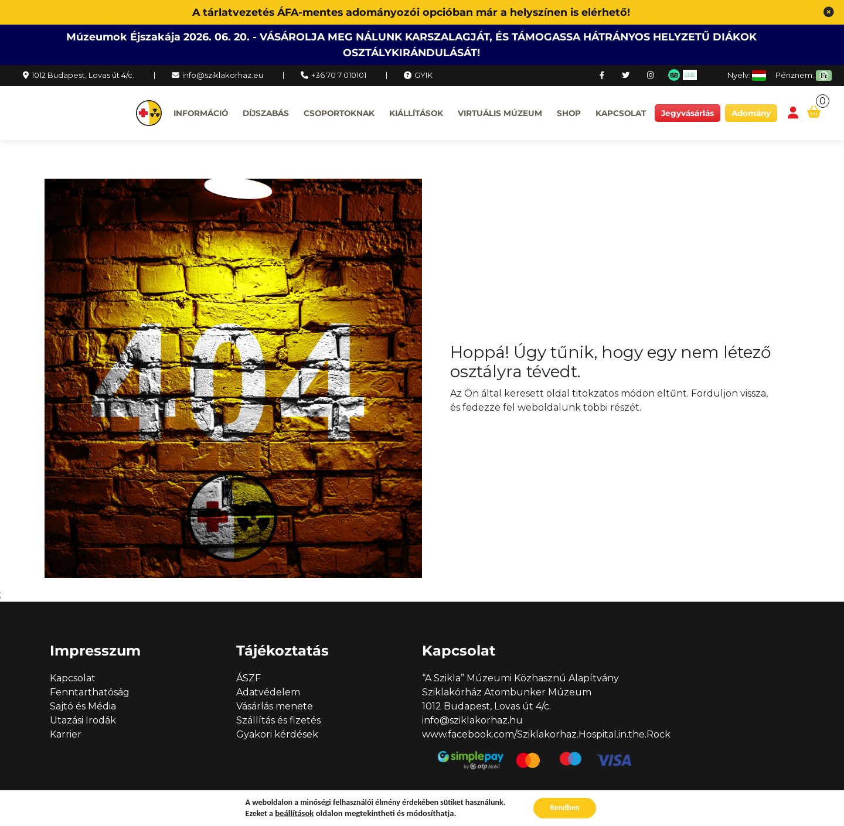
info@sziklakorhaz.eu (222, 75)
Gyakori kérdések (277, 734)
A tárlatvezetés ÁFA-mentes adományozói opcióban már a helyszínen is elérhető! (411, 12)
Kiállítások (416, 113)
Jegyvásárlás (687, 113)
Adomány (751, 113)
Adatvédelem (268, 692)
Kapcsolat (620, 113)
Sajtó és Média (83, 706)
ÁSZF (248, 678)
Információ (200, 113)
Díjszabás (266, 113)
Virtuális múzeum (500, 113)
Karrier (65, 734)
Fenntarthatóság (90, 692)
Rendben (565, 808)
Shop (569, 113)
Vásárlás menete (274, 706)
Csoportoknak (339, 113)
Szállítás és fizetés (278, 720)
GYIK (423, 75)
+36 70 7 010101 (338, 75)
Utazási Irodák (83, 720)
